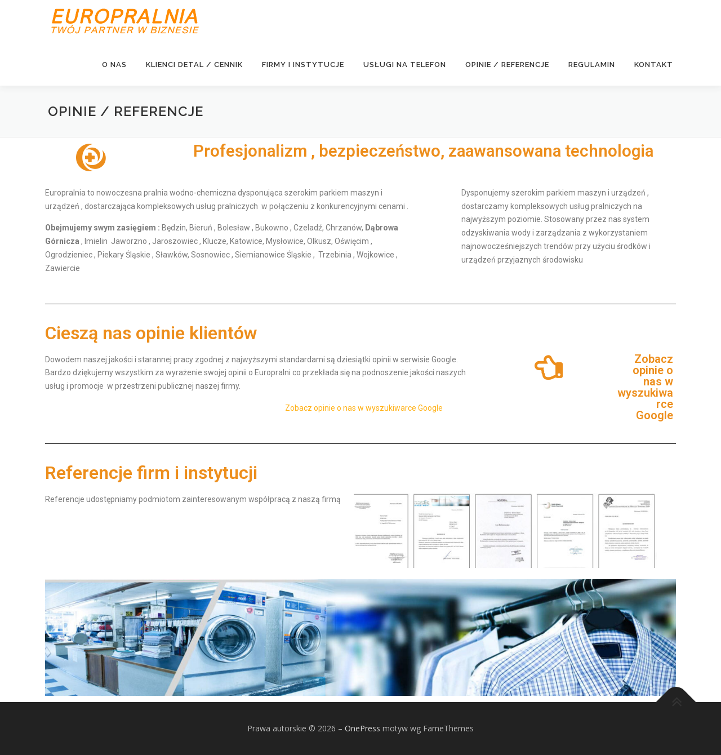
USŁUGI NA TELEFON (404, 64)
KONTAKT (653, 64)
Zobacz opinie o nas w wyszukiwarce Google (364, 408)
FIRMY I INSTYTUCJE (303, 64)
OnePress (362, 728)
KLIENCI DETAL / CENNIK (194, 64)
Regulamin (591, 64)
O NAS (114, 64)
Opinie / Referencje (507, 64)
